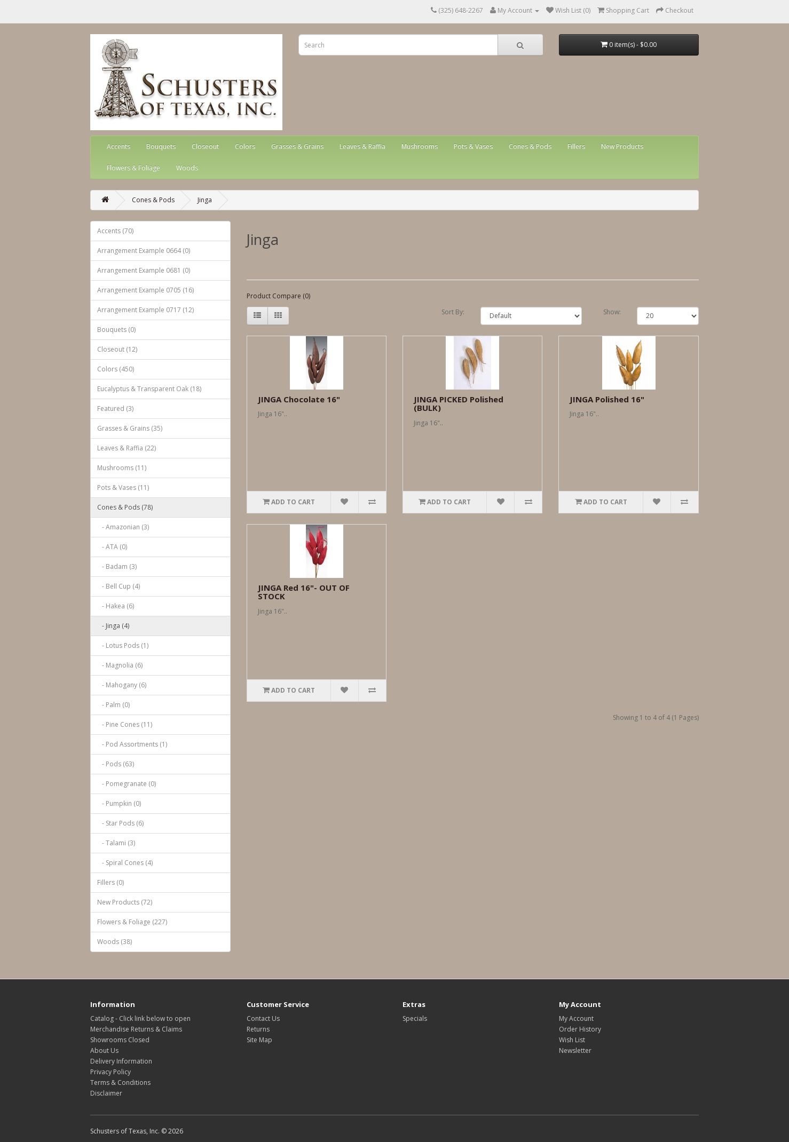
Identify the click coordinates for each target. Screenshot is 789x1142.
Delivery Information (121, 1061)
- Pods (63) (115, 763)
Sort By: (452, 311)
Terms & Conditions (120, 1082)
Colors (245, 146)
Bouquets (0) (116, 329)
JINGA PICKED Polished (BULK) (458, 404)
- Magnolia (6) (120, 665)
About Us (104, 1050)
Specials (415, 1018)
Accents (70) (115, 230)
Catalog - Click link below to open (140, 1018)
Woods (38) (114, 941)
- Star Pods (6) (120, 823)
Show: (612, 311)
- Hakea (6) (115, 605)
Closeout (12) (117, 349)
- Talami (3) (116, 842)
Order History (580, 1029)
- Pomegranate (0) (126, 783)
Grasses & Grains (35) (129, 428)
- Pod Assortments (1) (132, 744)
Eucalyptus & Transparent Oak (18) (149, 388)
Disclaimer (106, 1093)
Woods (187, 167)
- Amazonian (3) (123, 527)
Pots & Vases (473, 146)
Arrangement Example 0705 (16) (145, 290)
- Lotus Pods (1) (122, 645)
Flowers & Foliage (133, 167)
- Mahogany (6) (121, 684)
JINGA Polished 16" (607, 399)
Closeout (205, 146)
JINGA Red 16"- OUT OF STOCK (304, 592)
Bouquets (161, 146)
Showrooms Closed (119, 1039)
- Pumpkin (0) (119, 803)
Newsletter (575, 1050)
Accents (118, 146)
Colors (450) (115, 369)
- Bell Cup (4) (118, 586)
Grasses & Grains (297, 146)
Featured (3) (115, 408)
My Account (576, 1018)
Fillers (576, 146)
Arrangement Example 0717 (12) (145, 309)
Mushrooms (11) (121, 467)
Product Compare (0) (278, 295)
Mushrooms (419, 146)
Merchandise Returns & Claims (136, 1029)
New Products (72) (124, 902)
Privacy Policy (110, 1071)
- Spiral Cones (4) (125, 862)
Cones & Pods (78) (125, 507)
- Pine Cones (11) (124, 724)
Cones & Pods (530, 146)
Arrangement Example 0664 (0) (143, 250)
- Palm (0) (113, 704)
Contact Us (263, 1018)
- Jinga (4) (113, 625)
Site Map (259, 1039)
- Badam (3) (117, 566)
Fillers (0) (110, 882)
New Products (622, 146)
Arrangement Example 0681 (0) (143, 270)
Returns (258, 1029)
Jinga (205, 199)
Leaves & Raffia (362, 146)
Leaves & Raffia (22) (126, 448)
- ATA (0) (112, 546)
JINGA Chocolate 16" (299, 399)
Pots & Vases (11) (123, 487)
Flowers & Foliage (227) (132, 921)
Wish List (572, 1039)
